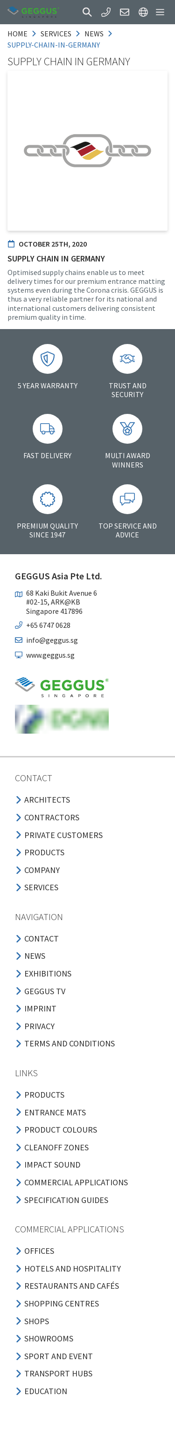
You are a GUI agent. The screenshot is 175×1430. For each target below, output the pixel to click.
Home (17, 33)
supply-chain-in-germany (53, 44)
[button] (87, 12)
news (94, 33)
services (56, 33)
